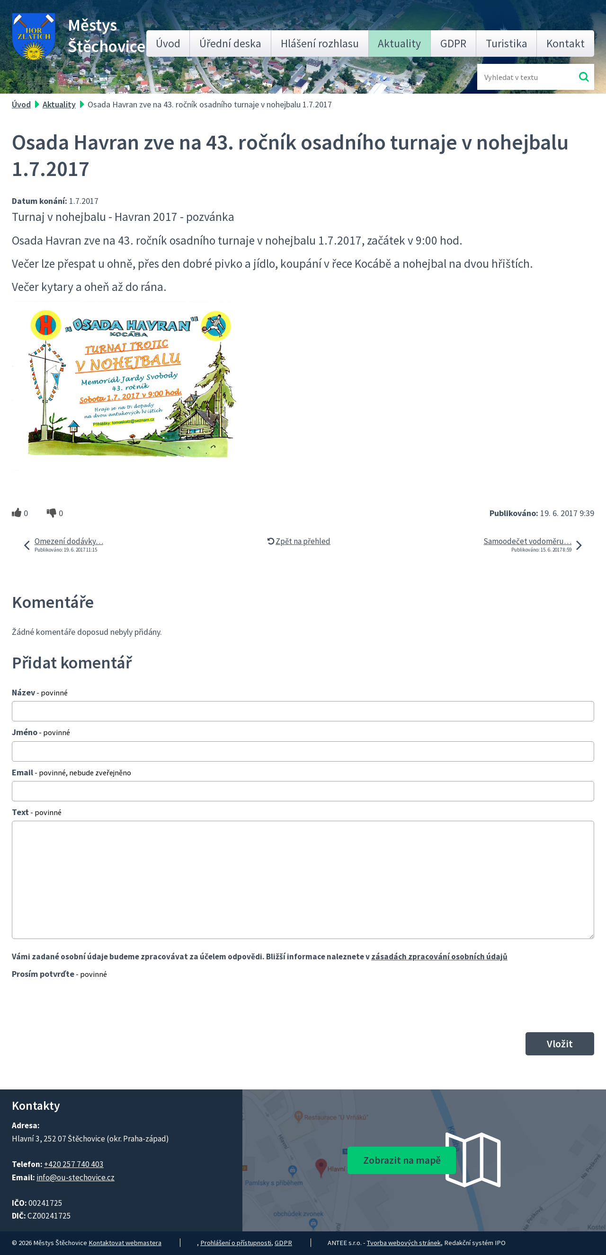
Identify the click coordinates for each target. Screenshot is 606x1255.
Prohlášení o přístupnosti (235, 1242)
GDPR (453, 43)
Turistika (506, 43)
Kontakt (565, 43)
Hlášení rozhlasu (320, 43)
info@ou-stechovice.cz (75, 1177)
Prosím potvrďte (59, 973)
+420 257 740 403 (74, 1164)
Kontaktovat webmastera (125, 1242)
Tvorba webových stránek (404, 1242)
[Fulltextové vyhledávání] (515, 77)
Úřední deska (230, 43)
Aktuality (399, 43)
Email (71, 772)
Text (37, 812)
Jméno (41, 732)
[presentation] (84, 1005)
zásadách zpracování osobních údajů (439, 956)
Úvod (168, 43)
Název (40, 692)
